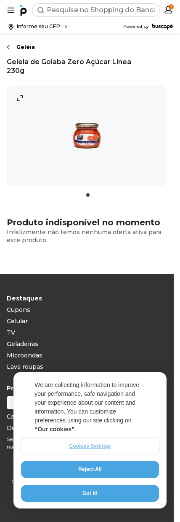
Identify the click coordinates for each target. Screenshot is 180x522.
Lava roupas (25, 367)
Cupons (18, 310)
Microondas (24, 355)
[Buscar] (41, 10)
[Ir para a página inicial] (24, 10)
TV (11, 332)
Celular (17, 321)
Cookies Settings (90, 446)
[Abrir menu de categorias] (11, 10)
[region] (90, 440)
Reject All (89, 469)
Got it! (90, 493)
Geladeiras (22, 344)
